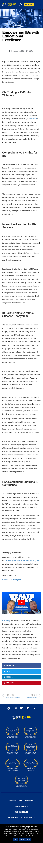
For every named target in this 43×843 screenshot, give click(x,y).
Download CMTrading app (11, 580)
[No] (40, 833)
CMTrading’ (8, 560)
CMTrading (6, 621)
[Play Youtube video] (21, 602)
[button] (40, 4)
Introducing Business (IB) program (26, 560)
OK (16, 839)
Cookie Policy (25, 839)
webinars (33, 119)
